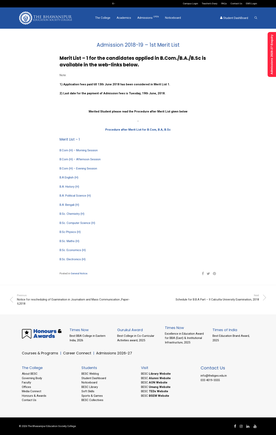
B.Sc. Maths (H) (69, 241)
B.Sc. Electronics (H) (73, 259)
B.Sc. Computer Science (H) (77, 223)
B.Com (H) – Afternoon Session (80, 159)
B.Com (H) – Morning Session (79, 150)
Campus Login (190, 4)
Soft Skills (87, 391)
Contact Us (236, 4)
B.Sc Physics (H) (70, 232)
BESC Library (89, 387)
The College (102, 18)
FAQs (224, 4)
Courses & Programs (40, 353)
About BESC (30, 373)
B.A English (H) (69, 177)
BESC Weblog (90, 373)
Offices (26, 387)
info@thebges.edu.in (214, 375)
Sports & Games (92, 396)
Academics (124, 18)
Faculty (26, 382)
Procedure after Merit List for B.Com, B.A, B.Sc (138, 129)
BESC (156, 373)
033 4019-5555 (210, 380)
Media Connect (31, 391)
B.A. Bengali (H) (69, 205)
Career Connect (77, 353)
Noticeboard (173, 18)
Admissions (148, 18)
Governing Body (32, 378)
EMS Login (251, 4)
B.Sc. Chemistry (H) (72, 214)
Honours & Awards (34, 396)
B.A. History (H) (69, 186)
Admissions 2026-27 (114, 353)
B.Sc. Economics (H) (73, 250)
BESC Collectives (92, 400)
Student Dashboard (93, 378)
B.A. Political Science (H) (75, 195)
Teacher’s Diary (209, 4)
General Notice (79, 273)
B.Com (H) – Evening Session (78, 168)
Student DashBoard (234, 18)
